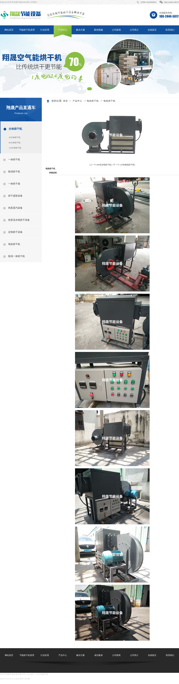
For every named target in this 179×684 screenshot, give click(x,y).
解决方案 (80, 30)
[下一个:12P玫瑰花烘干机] (124, 165)
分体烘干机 (15, 128)
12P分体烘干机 (15, 148)
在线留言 (152, 30)
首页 (65, 101)
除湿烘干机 (14, 171)
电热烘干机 (14, 244)
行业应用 (44, 30)
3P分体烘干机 (14, 137)
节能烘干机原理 (27, 30)
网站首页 (8, 30)
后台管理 (19, 679)
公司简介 (134, 30)
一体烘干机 (14, 159)
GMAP (11, 679)
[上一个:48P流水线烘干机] (101, 165)
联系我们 (170, 30)
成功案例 (98, 655)
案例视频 (98, 30)
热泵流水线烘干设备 (19, 220)
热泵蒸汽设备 (15, 208)
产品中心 (62, 30)
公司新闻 (116, 30)
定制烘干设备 (15, 232)
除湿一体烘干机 (16, 256)
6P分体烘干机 (14, 142)
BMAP (3, 679)
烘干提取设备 (15, 195)
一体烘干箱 (14, 183)
